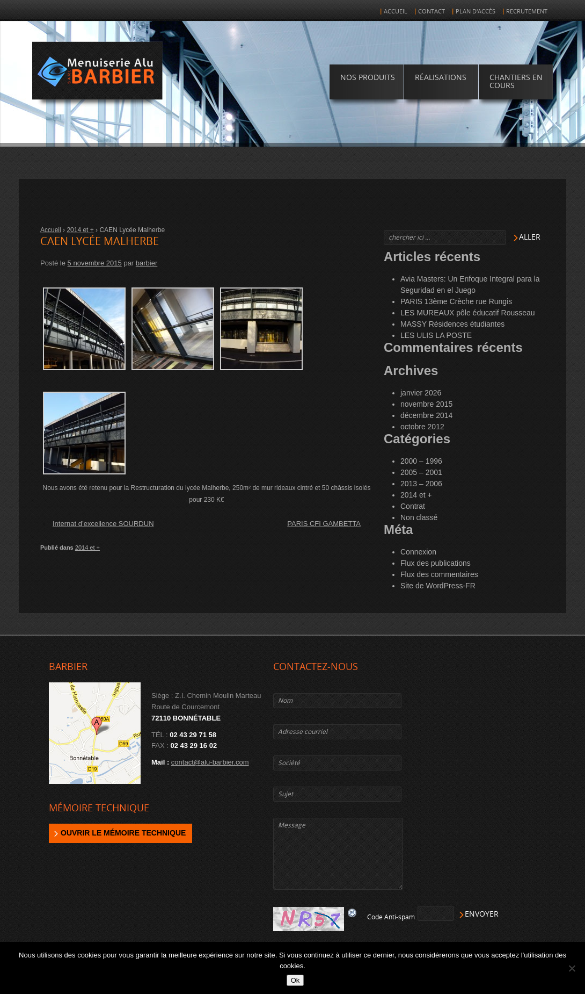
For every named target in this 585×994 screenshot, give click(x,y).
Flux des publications (435, 563)
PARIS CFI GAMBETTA (324, 524)
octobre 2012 (422, 426)
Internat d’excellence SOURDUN (103, 524)
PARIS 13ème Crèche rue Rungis (456, 301)
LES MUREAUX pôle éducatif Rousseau (467, 312)
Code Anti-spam (391, 917)
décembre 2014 (426, 415)
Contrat (412, 506)
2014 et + (80, 230)
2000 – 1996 (421, 461)
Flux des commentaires (439, 574)
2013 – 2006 (421, 483)
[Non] (571, 968)
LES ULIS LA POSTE (436, 335)
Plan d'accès (475, 11)
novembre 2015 (426, 404)
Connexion (418, 552)
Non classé (418, 517)
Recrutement (526, 11)
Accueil (395, 11)
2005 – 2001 (421, 472)
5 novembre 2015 (95, 263)
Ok (295, 980)
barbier (146, 263)
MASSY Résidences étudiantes (452, 324)
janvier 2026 (420, 392)
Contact (431, 11)
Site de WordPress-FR (438, 585)
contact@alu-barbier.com (210, 762)
